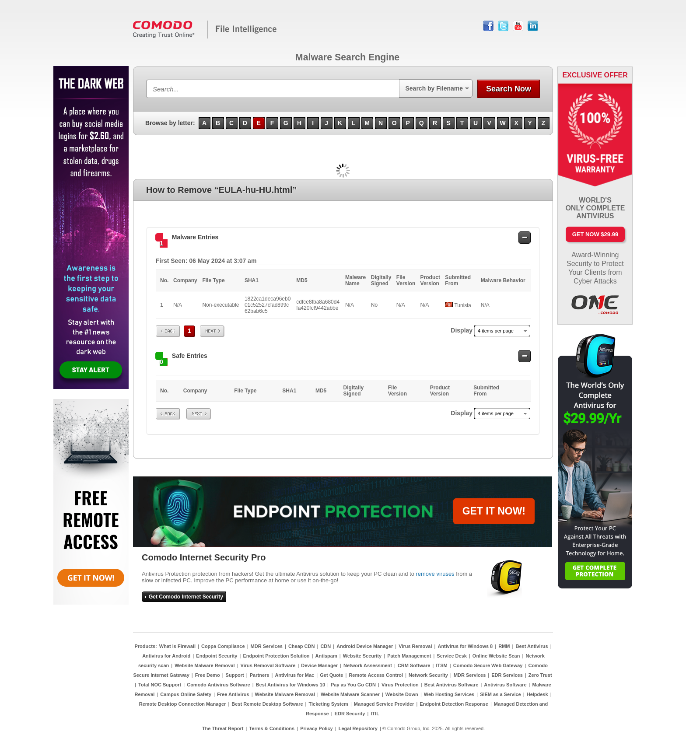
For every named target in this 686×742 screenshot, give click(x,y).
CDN (325, 646)
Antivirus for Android (166, 655)
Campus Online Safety (185, 694)
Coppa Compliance (223, 646)
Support (235, 675)
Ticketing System (328, 704)
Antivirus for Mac (294, 675)
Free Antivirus (233, 694)
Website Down (401, 694)
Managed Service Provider (384, 704)
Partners (260, 675)
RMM (504, 646)
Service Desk (452, 655)
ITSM (441, 665)
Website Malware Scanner (350, 694)
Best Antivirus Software (451, 684)
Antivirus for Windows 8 (465, 646)
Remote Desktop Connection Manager (182, 704)
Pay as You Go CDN (353, 684)
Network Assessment (367, 665)
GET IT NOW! (493, 511)
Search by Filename (434, 88)
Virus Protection (400, 684)
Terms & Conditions (271, 728)
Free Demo (207, 675)
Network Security (428, 675)
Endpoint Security (216, 655)
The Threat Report (223, 728)
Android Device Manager (364, 646)
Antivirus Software (505, 684)
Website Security (362, 655)
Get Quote (331, 675)
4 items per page (496, 330)
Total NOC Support (159, 684)
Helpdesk (537, 694)
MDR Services (267, 646)
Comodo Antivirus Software (218, 684)
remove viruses (435, 573)
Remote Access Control (376, 675)
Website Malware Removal (204, 665)
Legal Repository (358, 728)
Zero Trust (540, 675)
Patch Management (409, 655)
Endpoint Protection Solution (276, 655)
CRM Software (414, 665)
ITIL (375, 713)
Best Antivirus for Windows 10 (290, 684)
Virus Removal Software (268, 665)
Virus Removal (415, 646)
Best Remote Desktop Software (267, 704)
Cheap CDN (301, 646)
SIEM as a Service (500, 694)
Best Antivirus (531, 646)
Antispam (326, 655)
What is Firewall (177, 646)
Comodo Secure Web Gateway (488, 665)
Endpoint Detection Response (454, 704)
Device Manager (319, 665)
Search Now (508, 88)
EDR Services (507, 675)
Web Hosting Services (449, 694)
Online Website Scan (496, 655)
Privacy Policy (316, 728)
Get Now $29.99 (595, 234)
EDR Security (350, 713)
